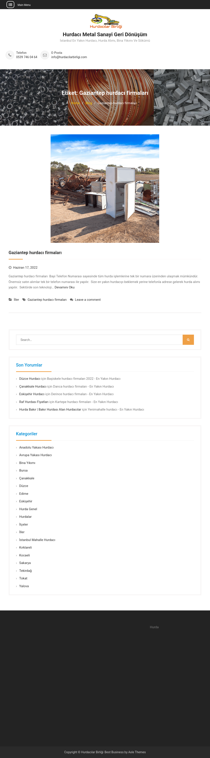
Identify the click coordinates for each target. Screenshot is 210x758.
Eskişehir (25, 501)
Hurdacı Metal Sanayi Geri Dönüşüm (105, 34)
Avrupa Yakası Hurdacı (35, 455)
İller (16, 300)
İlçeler (23, 524)
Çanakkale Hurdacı (32, 386)
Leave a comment (88, 300)
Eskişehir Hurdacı (32, 394)
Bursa (23, 470)
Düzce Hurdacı (29, 379)
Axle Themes (137, 752)
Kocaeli (24, 555)
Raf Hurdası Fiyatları (34, 402)
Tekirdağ (25, 571)
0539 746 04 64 (26, 57)
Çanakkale (26, 478)
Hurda (154, 627)
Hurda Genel (28, 509)
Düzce (23, 486)
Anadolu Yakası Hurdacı (36, 447)
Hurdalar (25, 517)
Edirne (23, 494)
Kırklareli (25, 547)
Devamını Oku (64, 287)
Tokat (23, 578)
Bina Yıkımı (27, 463)
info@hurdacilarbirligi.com (69, 57)
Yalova (24, 586)
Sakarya (25, 563)
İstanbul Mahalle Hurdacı (37, 540)
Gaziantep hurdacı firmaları (35, 252)
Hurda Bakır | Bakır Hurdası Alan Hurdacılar (50, 409)
